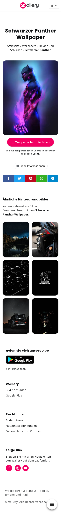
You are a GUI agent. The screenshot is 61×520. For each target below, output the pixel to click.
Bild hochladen (16, 390)
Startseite (13, 46)
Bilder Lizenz (14, 420)
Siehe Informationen (30, 166)
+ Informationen (16, 368)
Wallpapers (29, 46)
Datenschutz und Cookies (23, 431)
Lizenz (36, 153)
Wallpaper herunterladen (30, 142)
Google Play (14, 395)
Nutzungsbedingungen (21, 426)
